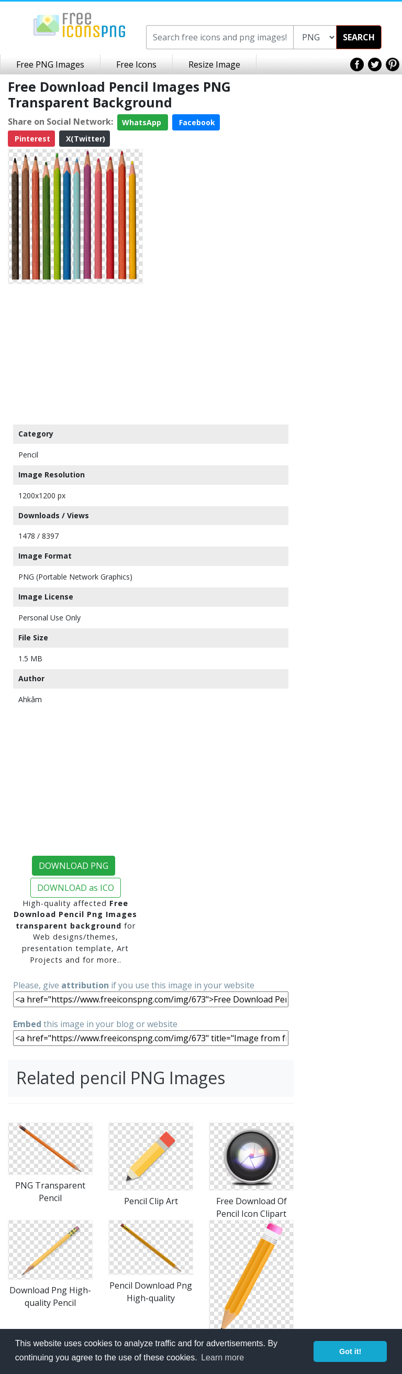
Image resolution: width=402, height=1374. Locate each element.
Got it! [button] (350, 1351)
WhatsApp (142, 122)
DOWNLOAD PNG (73, 865)
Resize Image (214, 64)
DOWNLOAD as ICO (75, 887)
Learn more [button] (222, 1357)
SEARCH (359, 37)
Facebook (196, 122)
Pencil (28, 455)
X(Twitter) (84, 139)
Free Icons (136, 64)
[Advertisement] (75, 353)
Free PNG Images (50, 64)
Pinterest (31, 139)
